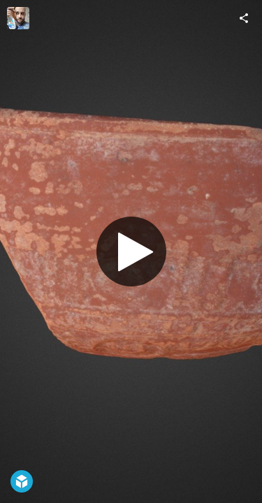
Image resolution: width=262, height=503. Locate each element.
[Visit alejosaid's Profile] (18, 18)
